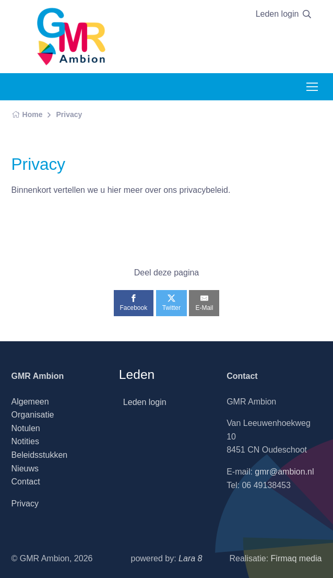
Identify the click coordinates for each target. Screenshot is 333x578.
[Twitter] (171, 303)
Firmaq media (296, 558)
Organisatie (32, 414)
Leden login (277, 13)
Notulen (25, 428)
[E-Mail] (204, 303)
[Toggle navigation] (311, 86)
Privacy (69, 114)
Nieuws (25, 468)
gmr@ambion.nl (284, 471)
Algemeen (30, 401)
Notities (25, 441)
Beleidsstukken (39, 454)
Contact (25, 481)
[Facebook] (134, 303)
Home (27, 114)
